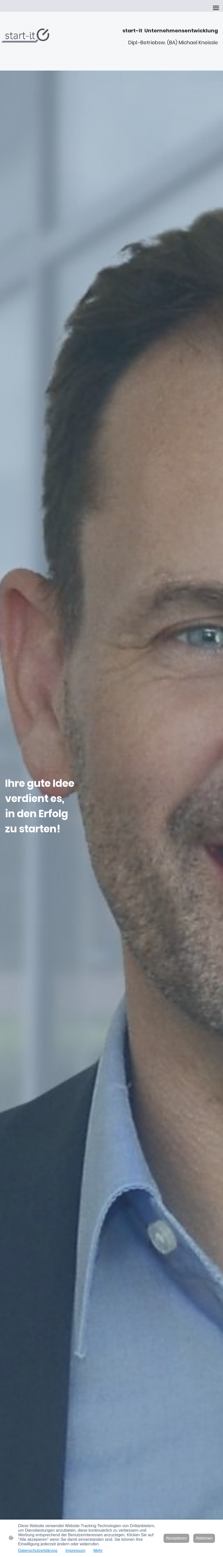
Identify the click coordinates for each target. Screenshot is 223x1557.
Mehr (98, 1550)
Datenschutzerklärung (37, 1550)
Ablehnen (204, 1538)
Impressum (75, 1550)
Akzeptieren (176, 1538)
